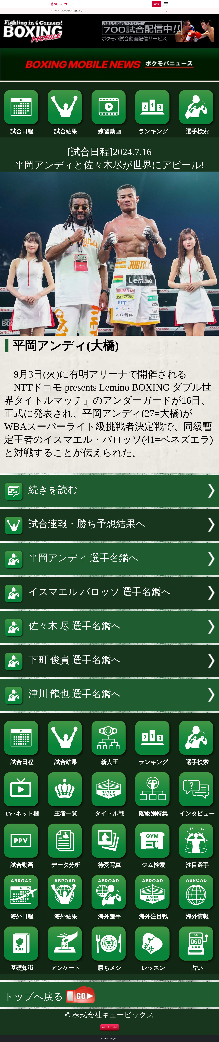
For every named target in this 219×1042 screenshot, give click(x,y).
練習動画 (109, 129)
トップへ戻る (49, 996)
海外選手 (109, 914)
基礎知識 (22, 965)
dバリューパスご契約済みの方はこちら (67, 11)
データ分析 (65, 862)
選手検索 (197, 129)
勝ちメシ (109, 965)
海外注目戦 (153, 914)
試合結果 (65, 129)
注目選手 (197, 862)
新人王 (109, 759)
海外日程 (22, 914)
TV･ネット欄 (22, 811)
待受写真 (109, 862)
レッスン (153, 965)
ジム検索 (153, 862)
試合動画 (22, 862)
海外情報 (197, 914)
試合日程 (22, 129)
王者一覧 (65, 811)
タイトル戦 (109, 811)
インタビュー (197, 811)
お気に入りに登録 (109, 1027)
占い (197, 965)
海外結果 (65, 914)
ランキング (153, 129)
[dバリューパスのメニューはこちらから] (165, 4)
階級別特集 (153, 811)
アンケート (65, 965)
